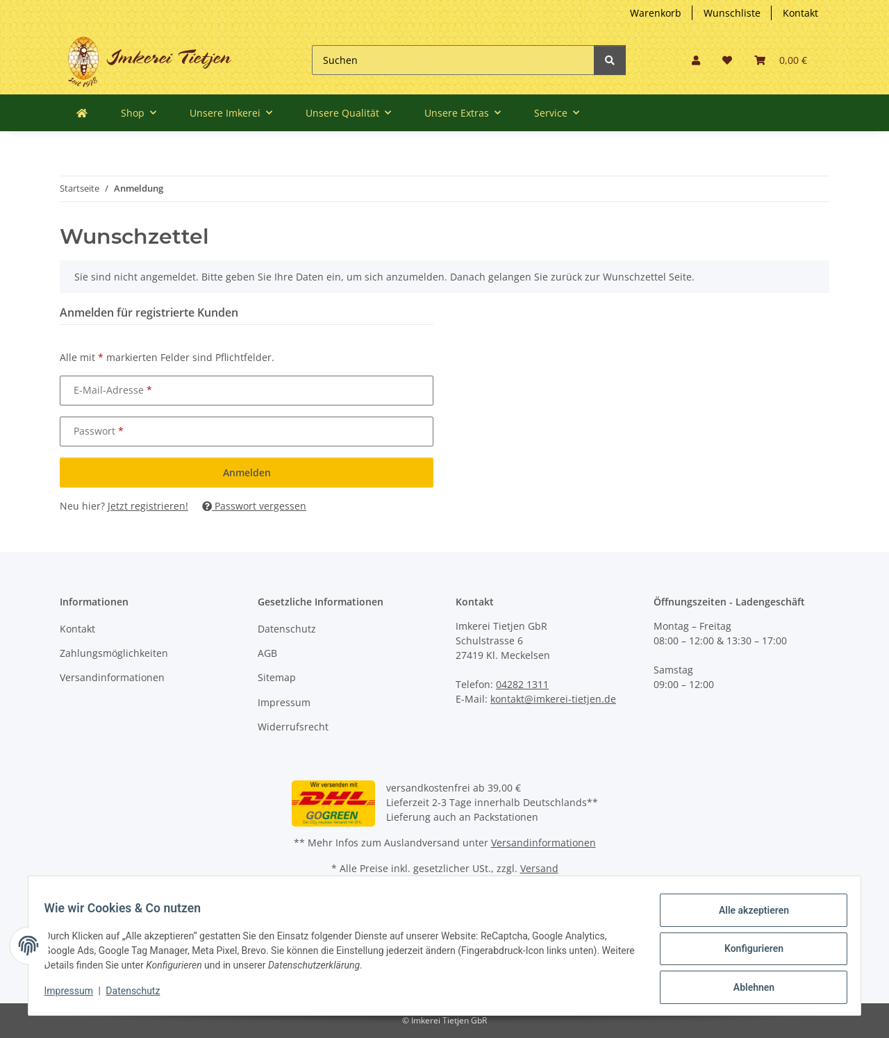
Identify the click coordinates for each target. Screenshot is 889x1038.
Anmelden (247, 472)
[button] (696, 60)
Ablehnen (746, 988)
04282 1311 (522, 684)
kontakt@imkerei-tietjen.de (553, 698)
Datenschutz (287, 628)
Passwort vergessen (254, 505)
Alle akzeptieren (747, 916)
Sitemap (277, 677)
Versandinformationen (112, 677)
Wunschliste (732, 12)
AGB (267, 653)
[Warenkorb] (780, 60)
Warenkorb (655, 12)
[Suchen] (453, 60)
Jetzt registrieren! (148, 505)
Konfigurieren (746, 952)
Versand (539, 868)
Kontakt (800, 12)
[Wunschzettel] (727, 60)
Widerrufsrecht (293, 726)
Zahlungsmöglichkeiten (114, 653)
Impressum (284, 702)
